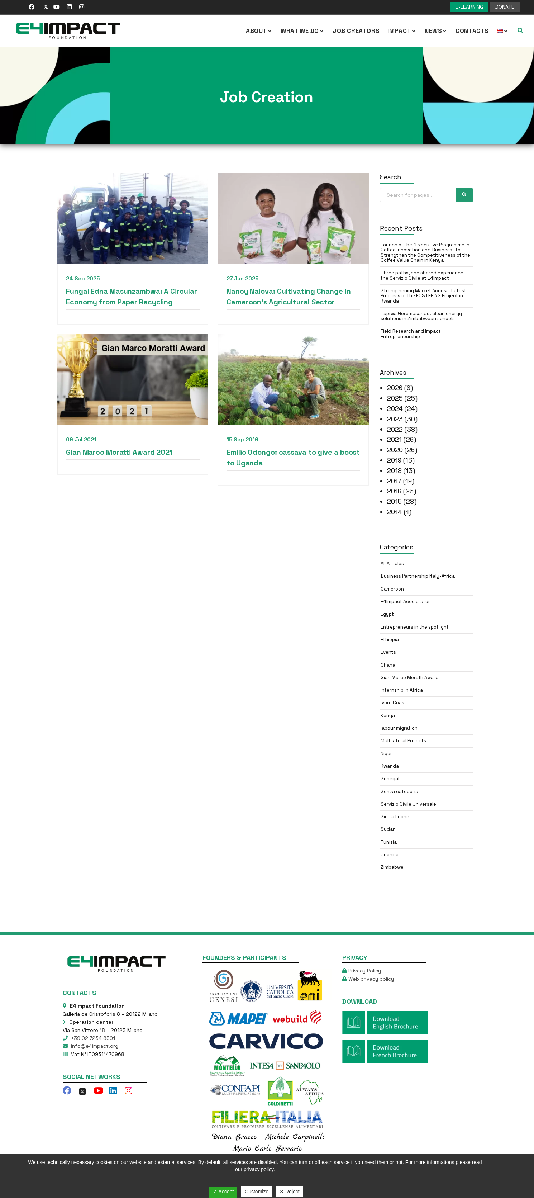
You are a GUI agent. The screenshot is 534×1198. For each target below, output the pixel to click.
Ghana (388, 665)
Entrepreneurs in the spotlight (415, 627)
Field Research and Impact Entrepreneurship (411, 333)
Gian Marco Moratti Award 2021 (119, 453)
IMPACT (402, 31)
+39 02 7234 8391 (92, 1038)
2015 (394, 501)
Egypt (387, 614)
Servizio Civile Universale (408, 804)
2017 (394, 481)
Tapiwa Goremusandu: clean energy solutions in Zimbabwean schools (421, 316)
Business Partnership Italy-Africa (418, 576)
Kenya (388, 715)
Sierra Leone (395, 817)
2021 (394, 439)
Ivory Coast (393, 703)
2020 (395, 450)
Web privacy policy (371, 979)
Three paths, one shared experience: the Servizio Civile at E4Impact (423, 275)
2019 (394, 460)
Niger (386, 753)
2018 (394, 471)
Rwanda (390, 766)
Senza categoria (399, 792)
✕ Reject (290, 1191)
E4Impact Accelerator (405, 601)
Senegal (390, 779)
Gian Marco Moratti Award (410, 677)
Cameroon (392, 589)
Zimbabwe (392, 867)
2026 (394, 388)
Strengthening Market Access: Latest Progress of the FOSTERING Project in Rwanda (423, 296)
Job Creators (356, 31)
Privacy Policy (364, 970)
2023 (395, 419)
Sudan (388, 829)
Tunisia (389, 842)
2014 (394, 512)
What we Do (303, 31)
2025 (395, 398)
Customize (256, 1191)
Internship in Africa (402, 690)
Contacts (472, 31)
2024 (395, 408)
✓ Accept (223, 1191)
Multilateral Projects (403, 741)
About (259, 31)
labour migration (399, 728)
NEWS (436, 31)
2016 (394, 491)
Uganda (390, 855)
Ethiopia (390, 639)
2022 (395, 429)
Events (388, 652)
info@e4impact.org (94, 1046)
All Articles (392, 563)
